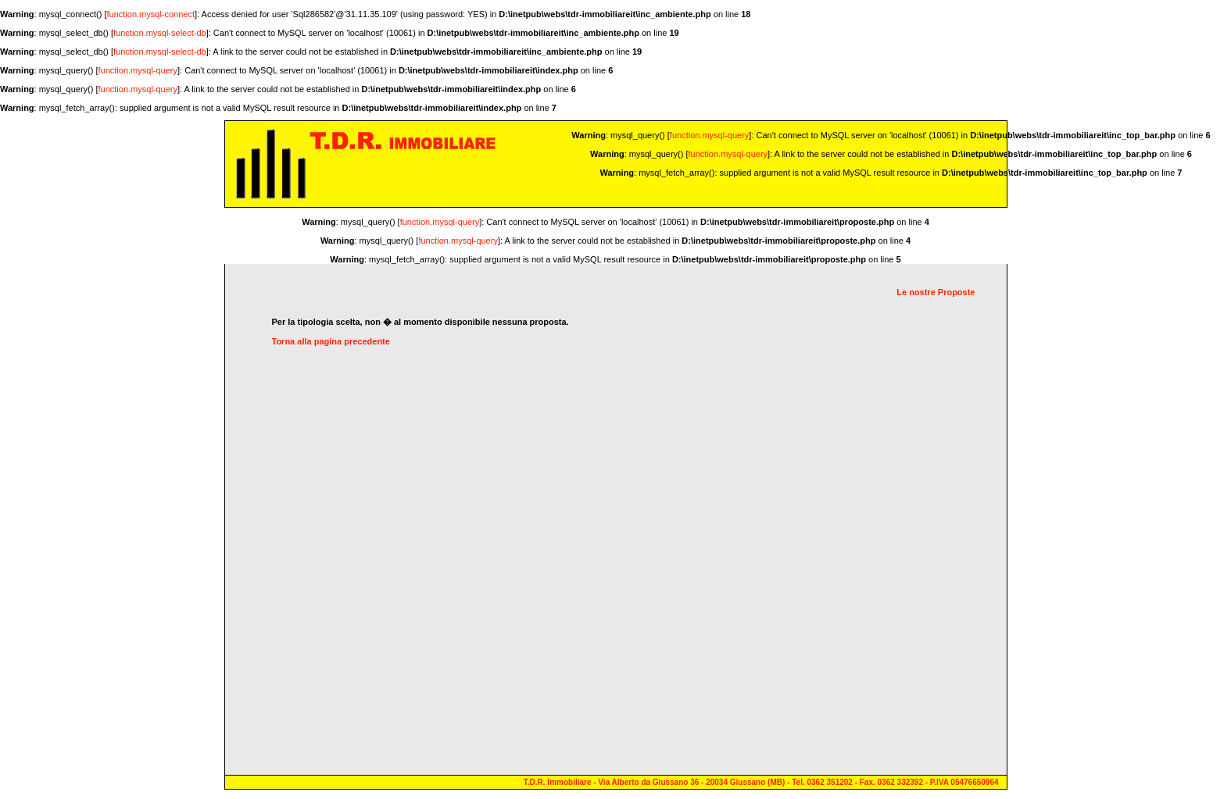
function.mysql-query (138, 70)
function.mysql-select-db (159, 32)
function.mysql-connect (151, 14)
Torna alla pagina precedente (331, 341)
